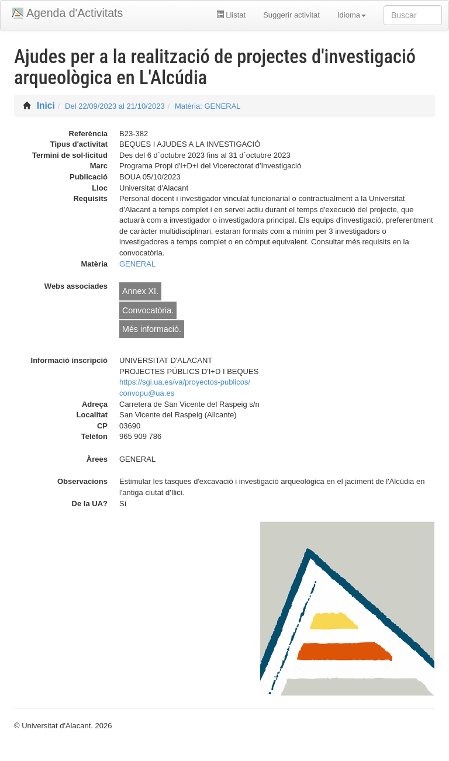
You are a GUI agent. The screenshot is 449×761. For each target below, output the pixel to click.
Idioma (351, 15)
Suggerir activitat (291, 15)
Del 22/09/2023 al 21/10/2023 (115, 106)
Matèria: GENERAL (208, 106)
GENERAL (137, 264)
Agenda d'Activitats (74, 12)
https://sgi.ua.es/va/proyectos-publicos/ (184, 382)
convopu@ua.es (146, 393)
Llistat (231, 15)
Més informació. (151, 329)
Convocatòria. (148, 310)
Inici (46, 105)
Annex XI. (140, 291)
